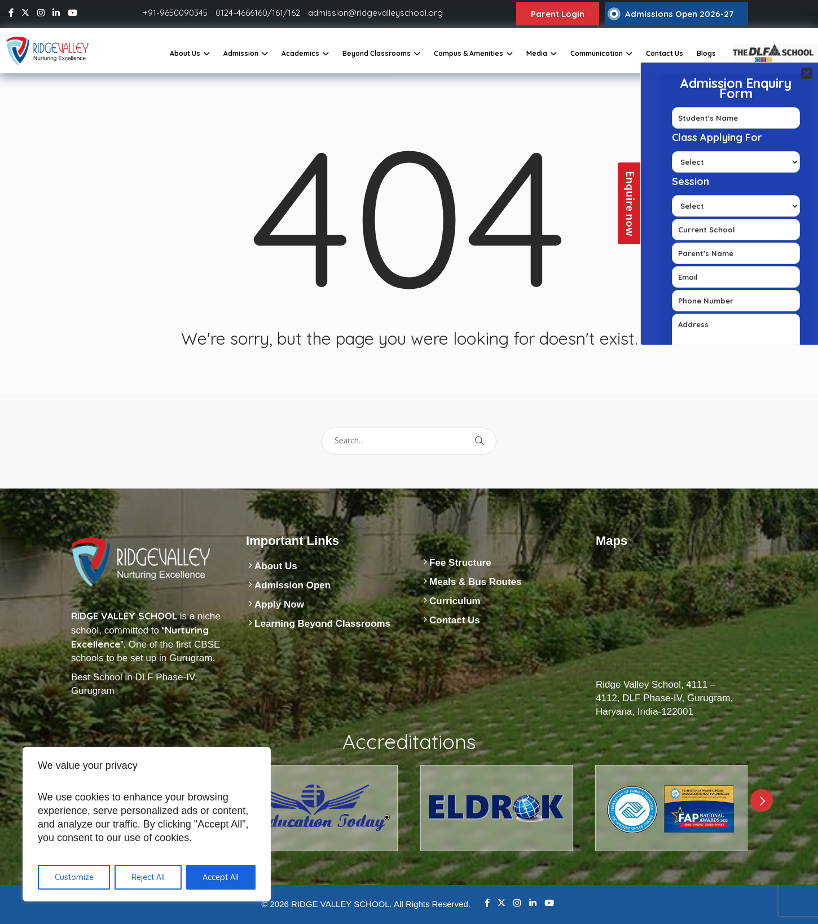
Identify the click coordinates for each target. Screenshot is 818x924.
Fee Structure (460, 562)
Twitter (501, 903)
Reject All (148, 877)
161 (277, 12)
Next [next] (761, 800)
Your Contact (736, 204)
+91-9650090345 (175, 12)
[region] (147, 824)
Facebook (487, 903)
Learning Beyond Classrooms (322, 623)
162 (294, 12)
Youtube (549, 903)
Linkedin (532, 903)
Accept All (221, 877)
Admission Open (292, 585)
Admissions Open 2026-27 (679, 13)
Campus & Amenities (468, 53)
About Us (185, 53)
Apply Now (279, 604)
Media (536, 53)
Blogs (706, 53)
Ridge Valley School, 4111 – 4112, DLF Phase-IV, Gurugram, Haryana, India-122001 (664, 698)
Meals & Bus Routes (475, 582)
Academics (300, 53)
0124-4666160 (241, 12)
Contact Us (664, 53)
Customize (74, 877)
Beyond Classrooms (376, 53)
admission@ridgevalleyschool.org (375, 12)
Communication (596, 53)
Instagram (517, 903)
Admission (240, 53)
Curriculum (455, 601)
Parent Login (557, 13)
